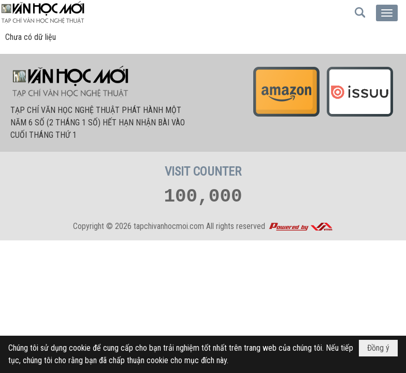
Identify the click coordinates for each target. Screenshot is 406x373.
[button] (386, 13)
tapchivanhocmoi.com (169, 226)
